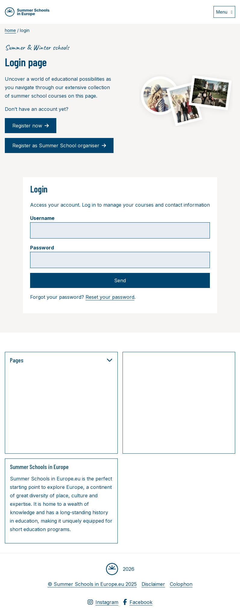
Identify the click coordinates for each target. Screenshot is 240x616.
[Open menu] (224, 12)
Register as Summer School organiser (59, 145)
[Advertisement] (184, 404)
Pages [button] (61, 360)
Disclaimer (153, 584)
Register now (30, 126)
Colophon (181, 584)
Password (42, 248)
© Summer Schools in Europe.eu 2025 (92, 584)
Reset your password (110, 297)
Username (42, 218)
